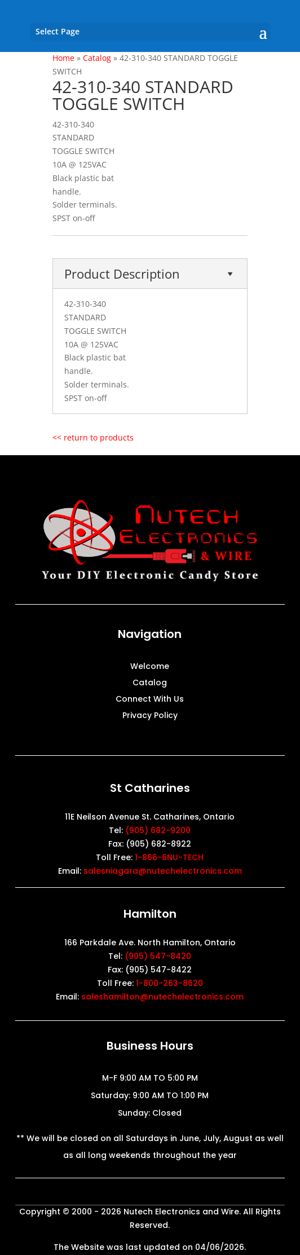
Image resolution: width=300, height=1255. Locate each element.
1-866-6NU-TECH (169, 857)
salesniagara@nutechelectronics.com (162, 871)
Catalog (150, 683)
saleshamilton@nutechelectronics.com (162, 996)
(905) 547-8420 (158, 956)
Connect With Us (150, 699)
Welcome (149, 667)
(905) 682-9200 (158, 830)
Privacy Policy (150, 716)
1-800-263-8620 (169, 983)
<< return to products (93, 437)
